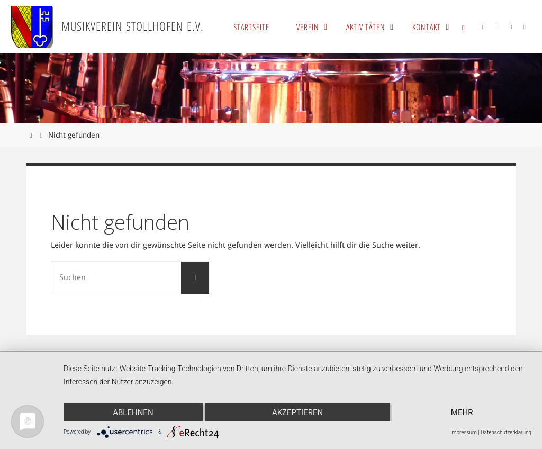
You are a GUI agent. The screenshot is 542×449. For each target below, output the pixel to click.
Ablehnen (133, 412)
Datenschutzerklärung (506, 432)
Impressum (463, 432)
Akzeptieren (297, 412)
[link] (464, 26)
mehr (462, 412)
